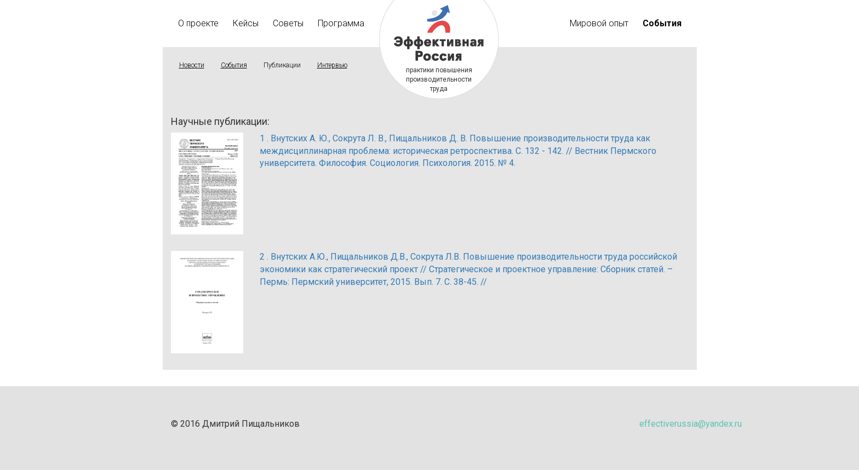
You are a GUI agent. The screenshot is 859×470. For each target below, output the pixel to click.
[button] (662, 23)
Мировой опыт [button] (599, 23)
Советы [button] (288, 23)
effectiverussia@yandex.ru (690, 424)
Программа (341, 23)
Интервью (332, 65)
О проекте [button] (198, 23)
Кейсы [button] (246, 23)
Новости (191, 65)
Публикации (282, 65)
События (234, 65)
